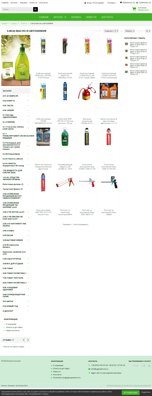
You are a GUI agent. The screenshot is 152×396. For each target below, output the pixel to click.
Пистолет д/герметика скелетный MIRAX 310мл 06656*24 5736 (65, 214)
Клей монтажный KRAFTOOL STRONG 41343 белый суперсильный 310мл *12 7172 (43, 77)
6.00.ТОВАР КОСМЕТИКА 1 (14, 273)
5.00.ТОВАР (8, 268)
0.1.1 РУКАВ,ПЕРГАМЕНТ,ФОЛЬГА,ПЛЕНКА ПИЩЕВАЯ (19, 135)
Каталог (14, 2)
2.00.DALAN (8, 235)
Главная (4, 2)
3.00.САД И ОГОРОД (12, 258)
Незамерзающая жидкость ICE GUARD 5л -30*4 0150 (65, 168)
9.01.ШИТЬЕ (8, 301)
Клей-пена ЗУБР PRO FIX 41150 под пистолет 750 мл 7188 (65, 122)
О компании (11, 324)
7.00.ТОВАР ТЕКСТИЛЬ (13, 278)
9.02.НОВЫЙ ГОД (10, 306)
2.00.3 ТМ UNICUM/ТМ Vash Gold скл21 (13, 217)
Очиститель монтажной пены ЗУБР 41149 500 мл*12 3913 (109, 168)
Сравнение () (143, 2)
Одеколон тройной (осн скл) (14, 253)
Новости (33, 2)
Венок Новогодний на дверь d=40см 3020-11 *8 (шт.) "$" (138, 45)
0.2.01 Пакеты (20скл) (13, 159)
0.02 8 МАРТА (9, 100)
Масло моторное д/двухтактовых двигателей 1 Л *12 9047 (108, 122)
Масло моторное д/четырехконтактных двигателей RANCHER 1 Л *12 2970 (43, 169)
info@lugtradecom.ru (99, 369)
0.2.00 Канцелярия (11, 154)
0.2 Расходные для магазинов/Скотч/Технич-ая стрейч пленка (12, 146)
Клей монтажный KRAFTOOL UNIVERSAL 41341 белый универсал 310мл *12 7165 (65, 77)
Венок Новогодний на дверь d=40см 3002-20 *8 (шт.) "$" (138, 66)
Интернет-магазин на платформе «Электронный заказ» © (129, 385)
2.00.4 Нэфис (8, 230)
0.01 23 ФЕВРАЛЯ (10, 96)
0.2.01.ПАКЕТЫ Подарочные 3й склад (13, 164)
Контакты (43, 2)
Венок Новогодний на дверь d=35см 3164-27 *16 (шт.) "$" (138, 51)
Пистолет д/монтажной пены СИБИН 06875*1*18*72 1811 (109, 214)
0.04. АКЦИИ (8, 110)
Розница (112, 3)
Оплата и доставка (14, 327)
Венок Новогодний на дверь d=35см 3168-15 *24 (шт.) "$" (138, 58)
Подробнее (145, 392)
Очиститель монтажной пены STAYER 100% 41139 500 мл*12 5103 (87, 168)
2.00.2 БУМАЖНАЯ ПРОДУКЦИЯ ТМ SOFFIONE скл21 (11, 205)
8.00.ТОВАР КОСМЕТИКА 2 (14, 282)
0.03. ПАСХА (8, 105)
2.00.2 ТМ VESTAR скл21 (13, 212)
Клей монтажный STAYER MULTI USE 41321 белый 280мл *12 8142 (87, 76)
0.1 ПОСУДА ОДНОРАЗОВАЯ (10, 116)
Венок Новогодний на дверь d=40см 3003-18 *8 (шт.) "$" (138, 73)
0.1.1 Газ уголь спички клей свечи (13, 128)
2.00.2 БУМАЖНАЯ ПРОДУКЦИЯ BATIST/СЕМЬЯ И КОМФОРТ (12, 196)
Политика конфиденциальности (66, 377)
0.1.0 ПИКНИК (9, 122)
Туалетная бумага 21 (13, 189)
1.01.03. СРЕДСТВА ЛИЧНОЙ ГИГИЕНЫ (11, 178)
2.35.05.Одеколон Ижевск (11, 246)
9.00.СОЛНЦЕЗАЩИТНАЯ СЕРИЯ (14, 295)
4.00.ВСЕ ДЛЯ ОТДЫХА (13, 263)
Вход (89, 3)
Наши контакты (12, 330)
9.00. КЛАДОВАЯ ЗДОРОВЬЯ (10, 288)
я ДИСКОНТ (8, 311)
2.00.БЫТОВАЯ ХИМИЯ (13, 240)
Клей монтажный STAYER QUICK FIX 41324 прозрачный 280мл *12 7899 (109, 76)
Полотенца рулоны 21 (13, 184)
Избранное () (127, 2)
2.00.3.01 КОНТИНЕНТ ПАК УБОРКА (14, 224)
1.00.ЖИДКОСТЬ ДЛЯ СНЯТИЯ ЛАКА (12, 171)
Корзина (23, 2)
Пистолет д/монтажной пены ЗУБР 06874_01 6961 (87, 213)
